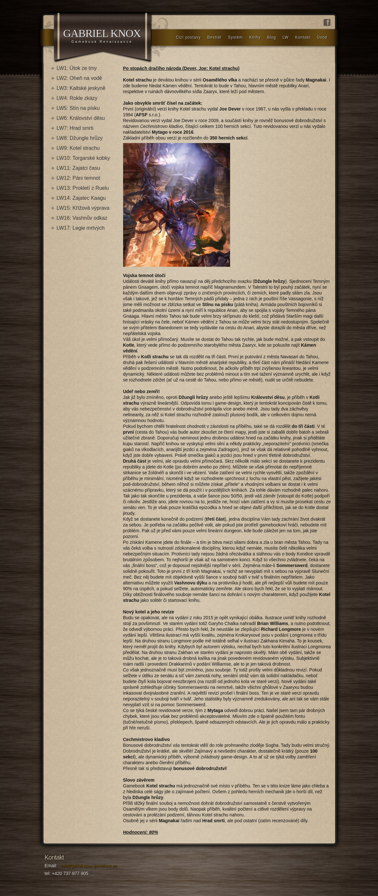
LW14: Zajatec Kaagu (81, 198)
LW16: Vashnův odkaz (82, 218)
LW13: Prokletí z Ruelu (83, 188)
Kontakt (303, 37)
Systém (235, 37)
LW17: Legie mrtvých (81, 228)
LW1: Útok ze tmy (77, 68)
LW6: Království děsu (81, 118)
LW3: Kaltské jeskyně (81, 88)
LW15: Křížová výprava (83, 208)
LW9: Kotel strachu (78, 148)
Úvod (322, 37)
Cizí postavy (188, 37)
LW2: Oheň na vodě (79, 78)
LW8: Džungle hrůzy (80, 138)
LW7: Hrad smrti (75, 128)
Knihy (255, 37)
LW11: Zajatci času (78, 168)
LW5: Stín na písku (78, 108)
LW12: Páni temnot (78, 178)
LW (286, 37)
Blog (271, 37)
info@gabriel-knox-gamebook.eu (89, 866)
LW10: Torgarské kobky (83, 158)
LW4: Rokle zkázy (77, 98)
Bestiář (214, 37)
